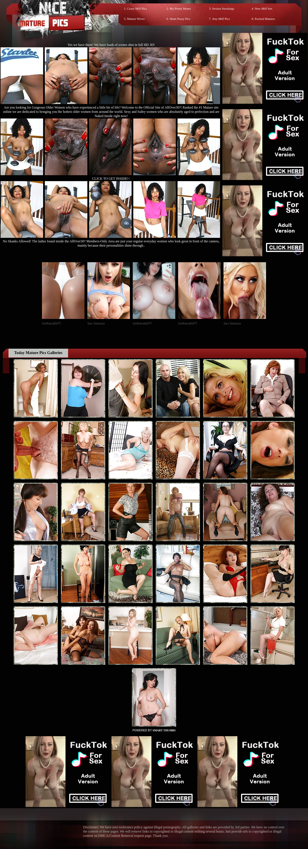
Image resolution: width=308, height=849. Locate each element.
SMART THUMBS (164, 730)
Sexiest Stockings (223, 8)
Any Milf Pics (221, 18)
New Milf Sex (263, 8)
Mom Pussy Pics (180, 18)
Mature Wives (136, 18)
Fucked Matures (265, 18)
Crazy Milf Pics (137, 8)
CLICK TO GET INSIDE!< (111, 179)
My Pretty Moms (180, 8)
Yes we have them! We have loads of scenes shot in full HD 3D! (111, 45)
